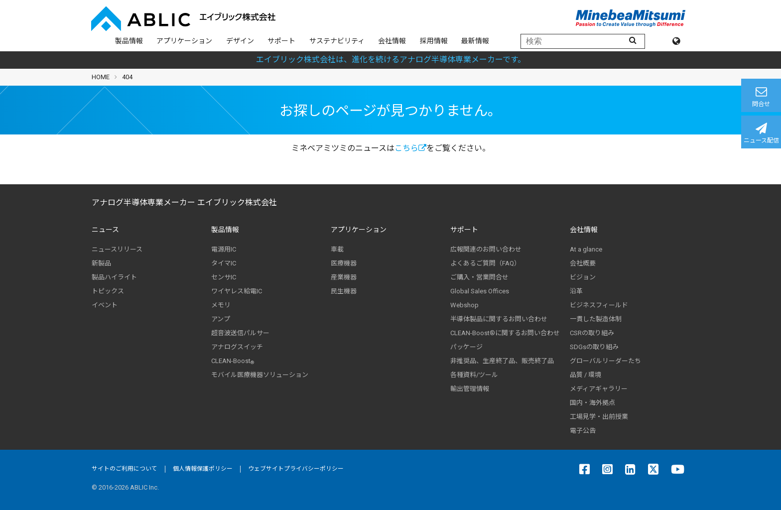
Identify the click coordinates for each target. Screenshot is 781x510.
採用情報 (434, 40)
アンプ (220, 319)
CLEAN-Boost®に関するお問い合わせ (505, 333)
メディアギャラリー (599, 388)
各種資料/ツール (474, 375)
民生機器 (344, 291)
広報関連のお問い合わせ (485, 249)
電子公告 (583, 430)
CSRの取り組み (592, 333)
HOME (101, 77)
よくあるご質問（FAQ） (485, 263)
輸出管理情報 (469, 388)
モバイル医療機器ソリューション (259, 375)
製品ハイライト (114, 277)
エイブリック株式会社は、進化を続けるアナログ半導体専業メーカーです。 (390, 59)
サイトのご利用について (124, 468)
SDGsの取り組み (594, 347)
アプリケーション (184, 40)
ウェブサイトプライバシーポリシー (296, 468)
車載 (337, 249)
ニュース (105, 230)
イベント (105, 305)
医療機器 (344, 263)
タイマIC (223, 263)
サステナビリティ (337, 40)
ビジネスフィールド (599, 305)
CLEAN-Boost (232, 361)
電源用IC (223, 249)
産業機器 (344, 277)
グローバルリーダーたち (605, 361)
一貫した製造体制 (596, 319)
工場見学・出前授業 (599, 416)
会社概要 (583, 263)
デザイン (240, 40)
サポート (281, 40)
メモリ (221, 305)
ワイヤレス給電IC (236, 291)
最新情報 (475, 40)
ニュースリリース (117, 249)
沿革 (576, 291)
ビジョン (583, 277)
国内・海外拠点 (592, 402)
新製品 (101, 263)
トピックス (108, 291)
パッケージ (466, 347)
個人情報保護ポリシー (203, 468)
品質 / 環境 (585, 375)
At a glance (586, 249)
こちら (410, 148)
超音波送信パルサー (240, 333)
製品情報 (129, 40)
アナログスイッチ (237, 347)
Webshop (464, 305)
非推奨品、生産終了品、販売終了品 (502, 361)
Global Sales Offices (479, 291)
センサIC (223, 277)
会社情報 (392, 40)
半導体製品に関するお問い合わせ (498, 319)
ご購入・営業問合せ (479, 277)
